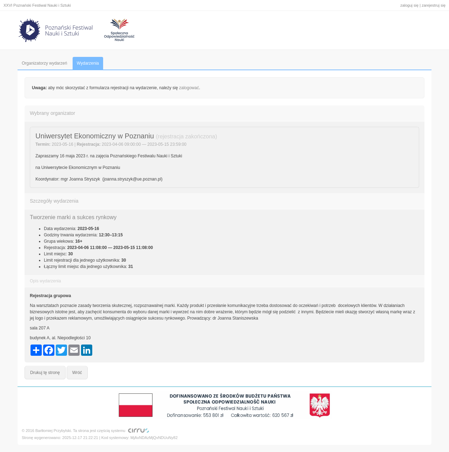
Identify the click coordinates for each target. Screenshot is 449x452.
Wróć (77, 372)
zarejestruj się (433, 5)
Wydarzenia (88, 63)
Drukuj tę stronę (45, 372)
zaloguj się (409, 5)
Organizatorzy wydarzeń (44, 63)
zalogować (189, 87)
